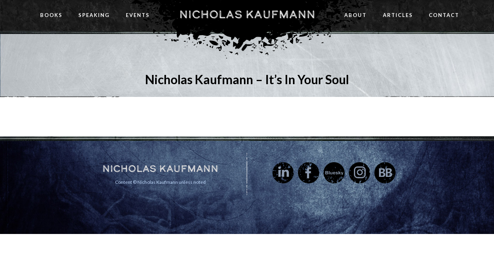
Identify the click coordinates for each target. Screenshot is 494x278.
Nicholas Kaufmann (247, 14)
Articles (398, 15)
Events (138, 15)
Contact (444, 15)
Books (51, 15)
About (355, 15)
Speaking (94, 15)
